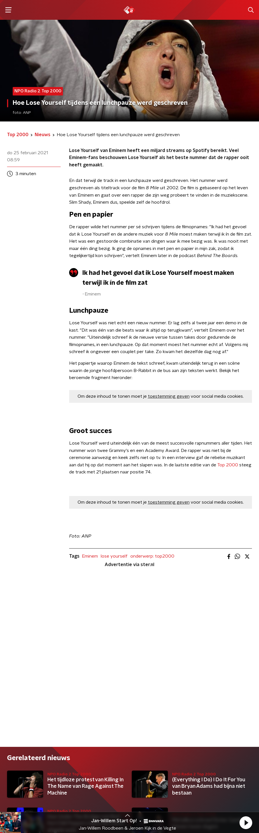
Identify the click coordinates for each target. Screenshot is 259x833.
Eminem (90, 556)
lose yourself (114, 556)
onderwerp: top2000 (152, 556)
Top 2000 (227, 465)
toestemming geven (169, 396)
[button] (246, 823)
